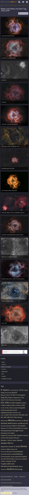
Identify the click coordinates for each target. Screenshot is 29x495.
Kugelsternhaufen (6, 413)
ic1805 (10, 408)
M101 (12, 417)
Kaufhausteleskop (6, 410)
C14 (16, 395)
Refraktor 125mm (6, 440)
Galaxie (18, 403)
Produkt (4, 376)
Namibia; (4, 423)
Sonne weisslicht (16, 456)
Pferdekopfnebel (6, 431)
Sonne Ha (14, 449)
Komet (15, 410)
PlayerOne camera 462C (8, 435)
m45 (26, 415)
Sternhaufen (10, 459)
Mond (11, 420)
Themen (4, 364)
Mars (15, 417)
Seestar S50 (5, 443)
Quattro (11, 438)
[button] (27, 1)
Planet (21, 431)
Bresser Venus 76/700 (8, 395)
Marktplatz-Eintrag (6, 378)
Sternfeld (3, 459)
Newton (14, 423)
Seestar (19, 440)
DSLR (22, 397)
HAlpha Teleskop (16, 405)
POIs (3, 374)
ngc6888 (20, 423)
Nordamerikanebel (6, 426)
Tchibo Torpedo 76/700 (8, 461)
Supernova (18, 459)
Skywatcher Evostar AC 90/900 (10, 446)
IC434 (23, 405)
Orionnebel (16, 428)
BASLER (14, 393)
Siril (12, 443)
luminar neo (17, 413)
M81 (5, 417)
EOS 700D (5, 402)
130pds (26, 390)
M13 (10, 415)
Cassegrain (21, 395)
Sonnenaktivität (18, 451)
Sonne (24, 446)
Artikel (3, 362)
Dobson (10, 397)
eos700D (12, 403)
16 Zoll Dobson (14, 390)
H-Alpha (3, 405)
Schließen (15, 493)
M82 (8, 417)
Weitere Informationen (6, 493)
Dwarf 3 (3, 400)
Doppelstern (17, 397)
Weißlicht (10, 469)
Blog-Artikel (5, 371)
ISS (19, 408)
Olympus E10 (4, 428)
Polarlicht (25, 435)
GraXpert (23, 403)
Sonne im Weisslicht (6, 451)
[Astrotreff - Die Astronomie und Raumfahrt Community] (8, 1)
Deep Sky (4, 397)
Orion (10, 428)
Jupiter (23, 408)
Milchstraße (4, 420)
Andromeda (8, 393)
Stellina (24, 456)
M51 (2, 417)
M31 (16, 415)
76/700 (21, 390)
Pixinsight (15, 431)
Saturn (14, 440)
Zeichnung (18, 469)
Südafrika (24, 459)
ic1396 (6, 408)
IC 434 (2, 408)
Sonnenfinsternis (6, 454)
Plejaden (19, 435)
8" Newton (5, 390)
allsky (2, 393)
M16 (13, 415)
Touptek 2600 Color (8, 464)
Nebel (10, 423)
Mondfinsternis (18, 420)
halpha (8, 405)
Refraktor (16, 438)
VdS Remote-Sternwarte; (9, 466)
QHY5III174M (4, 438)
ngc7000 (25, 423)
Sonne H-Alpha (5, 449)
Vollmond (3, 469)
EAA (7, 400)
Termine (4, 369)
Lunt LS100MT (5, 415)
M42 (23, 415)
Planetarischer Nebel (7, 433)
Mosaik (26, 420)
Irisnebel (15, 408)
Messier (20, 417)
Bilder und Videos (6, 367)
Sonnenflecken (17, 454)
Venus (21, 466)
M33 (19, 415)
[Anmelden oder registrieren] (23, 1)
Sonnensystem (5, 456)
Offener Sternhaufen (18, 426)
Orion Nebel (24, 428)
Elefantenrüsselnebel (15, 400)
